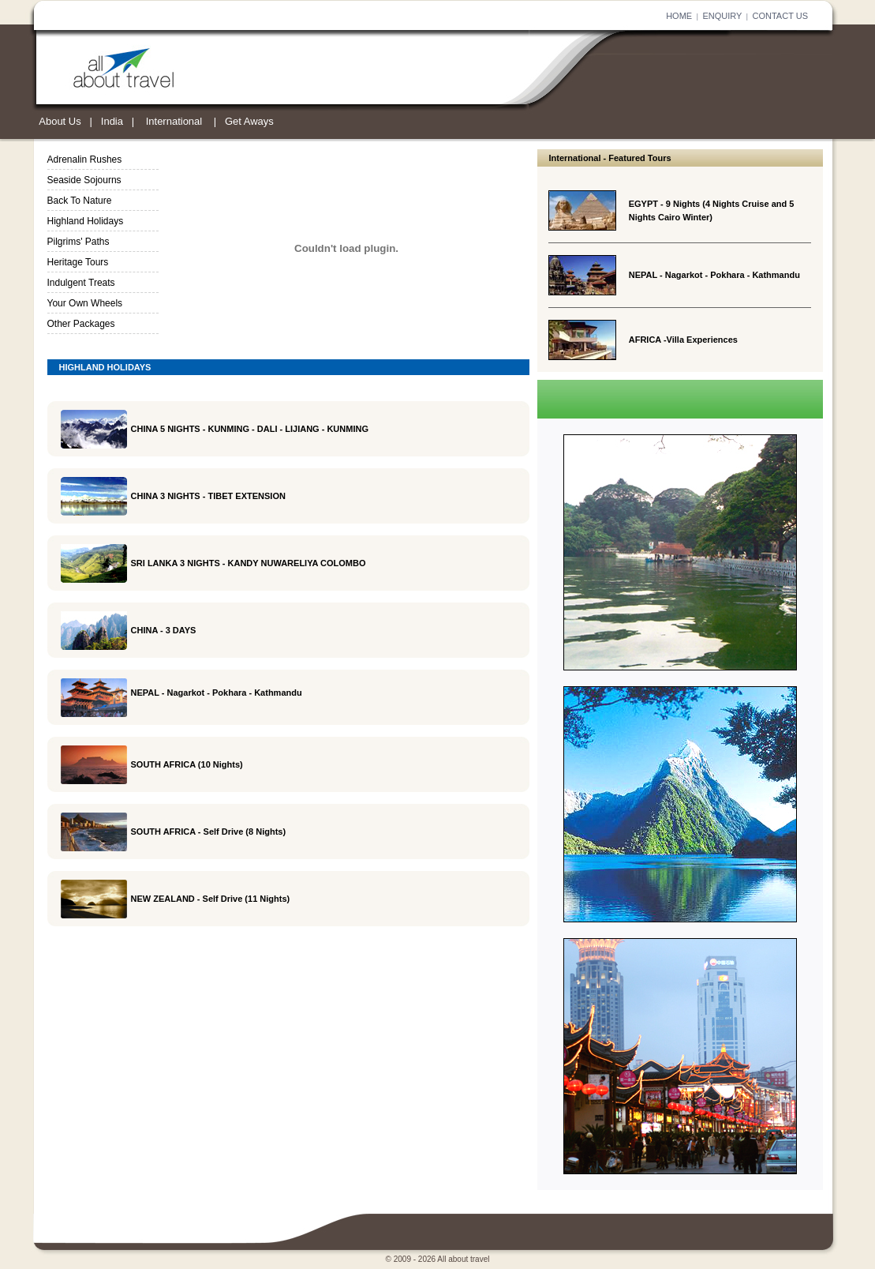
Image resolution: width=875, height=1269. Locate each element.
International (174, 121)
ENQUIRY (722, 16)
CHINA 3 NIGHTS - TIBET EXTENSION (208, 496)
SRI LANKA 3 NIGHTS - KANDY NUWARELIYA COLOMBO (248, 563)
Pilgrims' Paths (78, 241)
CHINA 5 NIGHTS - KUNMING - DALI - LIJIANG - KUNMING (249, 429)
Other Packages (81, 323)
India (112, 121)
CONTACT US (781, 16)
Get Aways (249, 121)
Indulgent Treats (81, 282)
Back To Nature (79, 200)
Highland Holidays (85, 221)
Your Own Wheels (85, 303)
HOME (679, 16)
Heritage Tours (78, 262)
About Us (59, 121)
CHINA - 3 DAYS (163, 630)
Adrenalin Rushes (84, 159)
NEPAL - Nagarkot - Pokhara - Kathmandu (714, 275)
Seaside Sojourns (84, 180)
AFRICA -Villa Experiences (683, 339)
